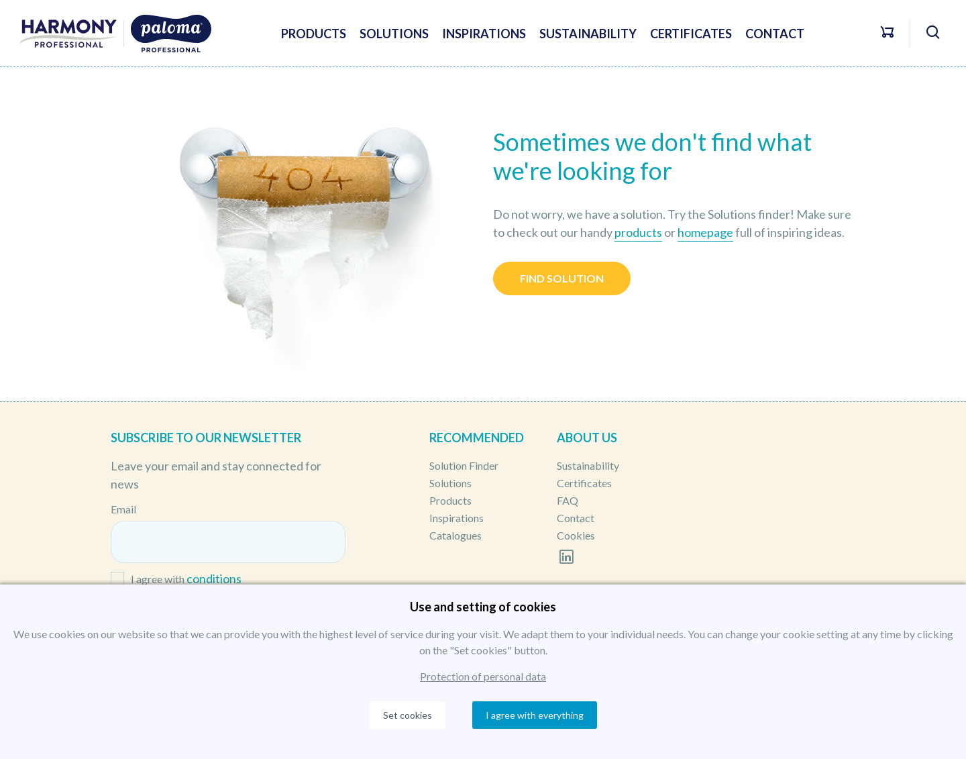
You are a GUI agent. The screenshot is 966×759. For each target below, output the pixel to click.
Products (313, 33)
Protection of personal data (483, 676)
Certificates (691, 33)
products (638, 232)
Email (123, 509)
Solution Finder (463, 465)
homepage (705, 232)
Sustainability (588, 33)
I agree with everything (535, 715)
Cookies (576, 535)
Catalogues (455, 535)
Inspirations (484, 33)
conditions (213, 578)
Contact (774, 33)
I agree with (186, 579)
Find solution (562, 278)
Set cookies (407, 715)
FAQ (567, 500)
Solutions (394, 33)
